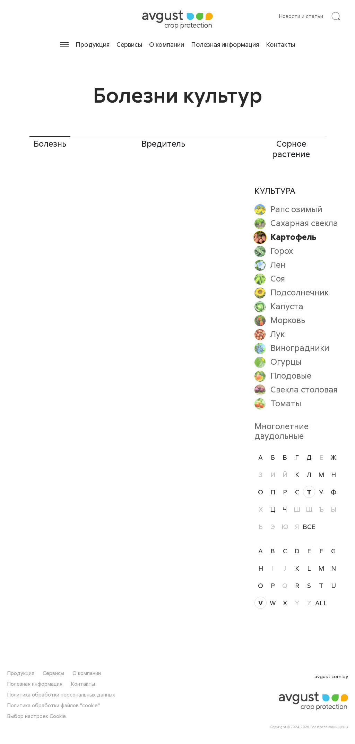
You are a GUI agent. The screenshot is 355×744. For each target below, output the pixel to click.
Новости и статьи (301, 16)
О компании (166, 44)
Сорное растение (291, 148)
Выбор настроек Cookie (36, 716)
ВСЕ (309, 526)
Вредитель (163, 143)
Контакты (280, 44)
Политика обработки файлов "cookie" (53, 705)
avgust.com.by (331, 676)
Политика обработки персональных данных (61, 694)
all (321, 603)
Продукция (93, 44)
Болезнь (50, 143)
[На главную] (177, 19)
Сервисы (129, 44)
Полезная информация (225, 44)
